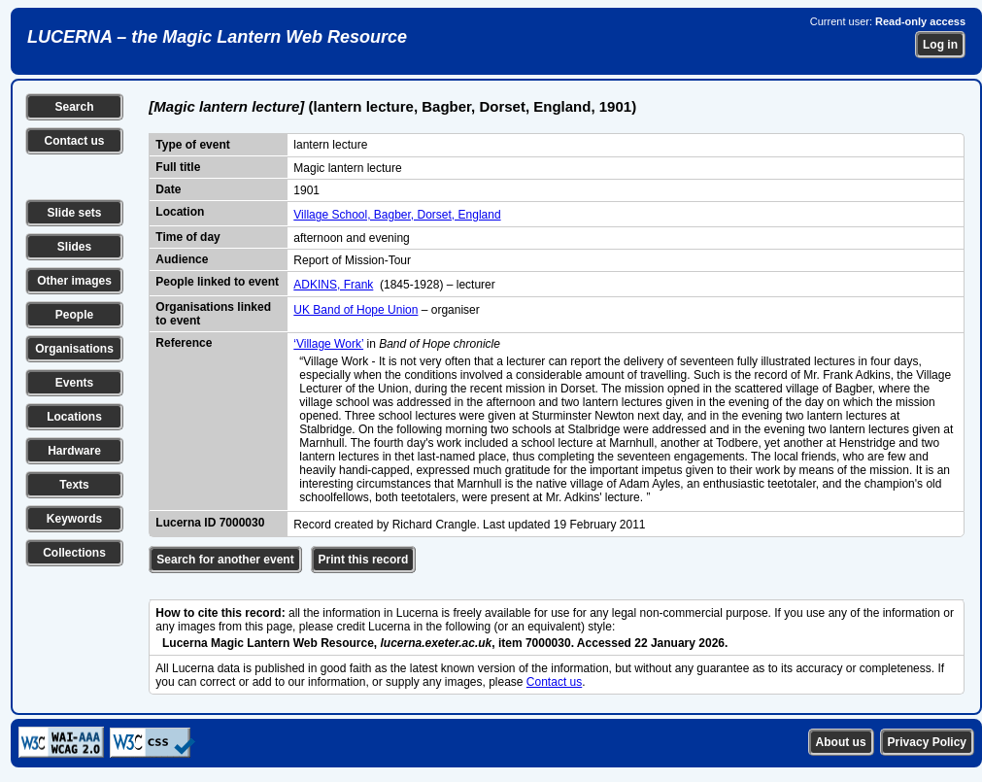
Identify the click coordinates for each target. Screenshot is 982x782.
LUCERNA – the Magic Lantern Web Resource (217, 37)
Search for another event (224, 559)
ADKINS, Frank (333, 284)
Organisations (74, 349)
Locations (74, 417)
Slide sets (74, 213)
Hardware (74, 451)
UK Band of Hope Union (355, 310)
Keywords (74, 519)
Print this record (364, 559)
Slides (74, 247)
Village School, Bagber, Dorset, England (396, 214)
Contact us (74, 141)
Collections (74, 553)
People (74, 315)
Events (74, 383)
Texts (73, 485)
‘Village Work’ (328, 344)
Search (73, 107)
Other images (74, 281)
